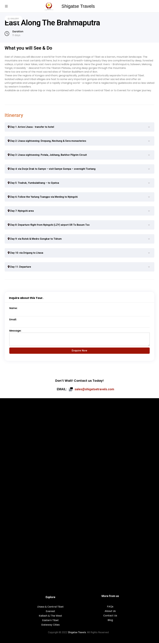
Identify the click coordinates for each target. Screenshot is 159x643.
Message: (15, 330)
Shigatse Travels (78, 6)
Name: (13, 308)
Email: (13, 319)
